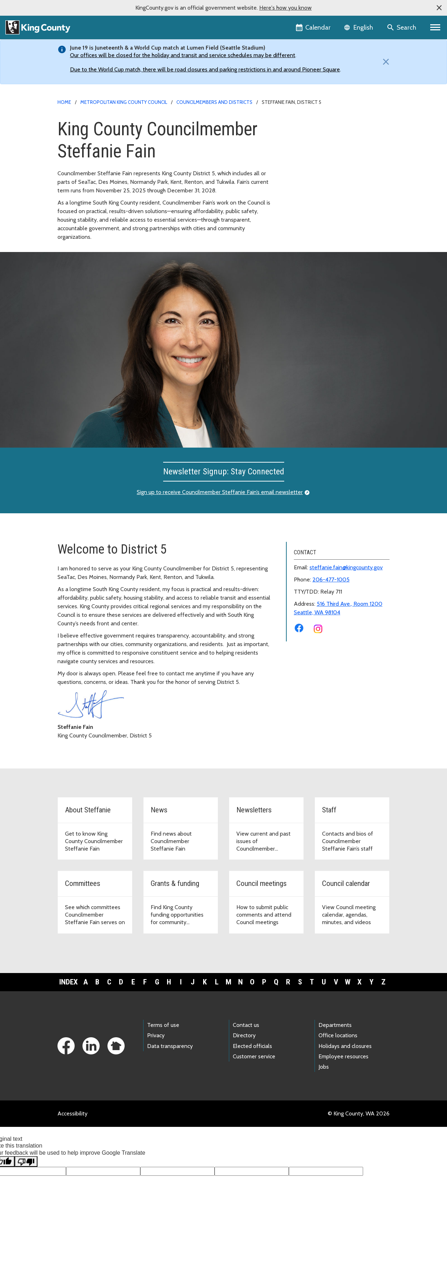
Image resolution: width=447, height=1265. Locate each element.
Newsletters (305, 158)
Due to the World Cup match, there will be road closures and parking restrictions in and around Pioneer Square (205, 69)
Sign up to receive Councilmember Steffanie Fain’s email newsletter (220, 492)
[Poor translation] (26, 1161)
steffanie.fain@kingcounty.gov (346, 567)
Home (64, 102)
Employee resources (343, 1056)
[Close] (384, 62)
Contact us (246, 1025)
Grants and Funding (314, 192)
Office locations (337, 1035)
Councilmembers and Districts (214, 102)
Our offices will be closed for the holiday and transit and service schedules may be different (182, 55)
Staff (296, 169)
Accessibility (72, 1113)
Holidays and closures (345, 1046)
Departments (335, 1025)
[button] (439, 8)
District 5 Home (310, 123)
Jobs (323, 1066)
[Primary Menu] (435, 27)
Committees (305, 180)
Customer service (254, 1056)
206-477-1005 (331, 579)
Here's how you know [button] (285, 7)
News (297, 146)
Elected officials (252, 1046)
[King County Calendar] (313, 27)
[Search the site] (402, 27)
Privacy (156, 1035)
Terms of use (163, 1025)
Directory (244, 1035)
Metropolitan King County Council (123, 102)
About (298, 135)
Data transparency (170, 1046)
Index (68, 982)
